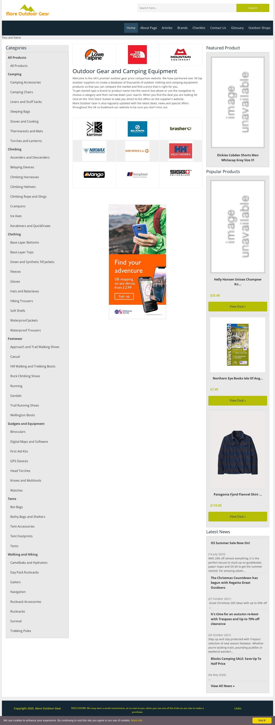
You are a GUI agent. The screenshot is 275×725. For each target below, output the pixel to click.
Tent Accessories (22, 526)
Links (237, 699)
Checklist (200, 28)
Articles (169, 28)
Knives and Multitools (25, 480)
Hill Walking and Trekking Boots (32, 366)
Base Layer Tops (21, 252)
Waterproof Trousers (25, 330)
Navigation (18, 592)
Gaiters (15, 582)
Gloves (15, 281)
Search (252, 8)
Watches (16, 490)
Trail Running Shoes (24, 405)
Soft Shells (17, 311)
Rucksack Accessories (25, 602)
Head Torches (20, 471)
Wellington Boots (22, 415)
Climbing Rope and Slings (28, 196)
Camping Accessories (25, 82)
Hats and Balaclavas (24, 291)
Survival (15, 621)
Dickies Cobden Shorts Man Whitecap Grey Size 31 (238, 109)
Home (133, 28)
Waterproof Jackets (23, 320)
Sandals (15, 396)
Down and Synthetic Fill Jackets (32, 262)
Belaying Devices (22, 167)
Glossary (238, 28)
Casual (15, 356)
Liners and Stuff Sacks (25, 102)
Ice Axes (16, 216)
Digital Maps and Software (29, 441)
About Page (150, 28)
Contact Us (219, 28)
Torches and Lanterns (25, 141)
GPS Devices (19, 461)
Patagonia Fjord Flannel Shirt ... (238, 489)
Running (16, 386)
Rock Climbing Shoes (25, 376)
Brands (184, 28)
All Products (18, 66)
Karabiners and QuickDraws (30, 226)
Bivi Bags (16, 507)
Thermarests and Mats (26, 131)
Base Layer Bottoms (24, 242)
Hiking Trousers (21, 301)
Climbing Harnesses (24, 177)
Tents (14, 546)
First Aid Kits (19, 451)
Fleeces (15, 271)
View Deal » (238, 301)
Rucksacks (17, 611)
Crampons (17, 206)
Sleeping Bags (20, 111)
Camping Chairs (21, 92)
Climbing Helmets (22, 187)
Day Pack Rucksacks (24, 572)
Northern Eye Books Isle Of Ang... (238, 373)
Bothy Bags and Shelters (27, 517)
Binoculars (17, 432)
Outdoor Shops (260, 28)
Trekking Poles (20, 631)
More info (136, 720)
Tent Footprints (21, 536)
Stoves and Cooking (24, 121)
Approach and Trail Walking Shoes (34, 347)
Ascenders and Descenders (29, 157)
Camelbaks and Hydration (28, 563)
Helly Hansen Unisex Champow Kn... (237, 279)
